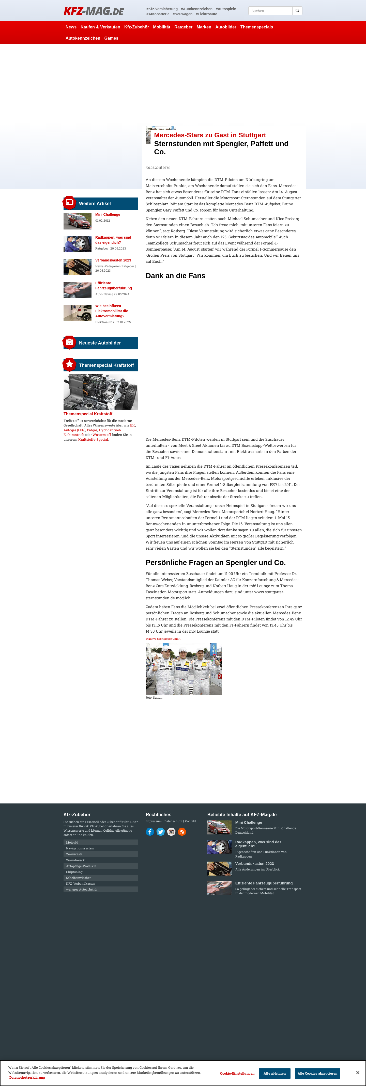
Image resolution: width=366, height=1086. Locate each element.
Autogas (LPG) (74, 430)
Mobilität (161, 27)
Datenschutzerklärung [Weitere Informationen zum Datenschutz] (27, 1077)
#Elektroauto (206, 14)
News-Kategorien (108, 266)
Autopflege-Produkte (81, 866)
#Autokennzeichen (196, 9)
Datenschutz (173, 821)
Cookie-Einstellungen (237, 1073)
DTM (166, 168)
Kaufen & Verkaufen (100, 27)
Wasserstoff (102, 434)
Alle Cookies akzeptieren (317, 1073)
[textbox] (275, 10)
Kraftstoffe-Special (93, 439)
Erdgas (92, 430)
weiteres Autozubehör (82, 889)
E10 (132, 425)
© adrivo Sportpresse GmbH (163, 638)
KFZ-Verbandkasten (80, 883)
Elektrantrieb (74, 434)
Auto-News (103, 294)
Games (111, 38)
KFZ (93, 10)
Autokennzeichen (83, 38)
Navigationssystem (80, 848)
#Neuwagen (183, 14)
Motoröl (72, 842)
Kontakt (190, 821)
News (71, 27)
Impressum (154, 821)
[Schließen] (357, 1072)
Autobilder (225, 27)
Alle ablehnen (275, 1073)
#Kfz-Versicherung (162, 9)
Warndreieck (75, 860)
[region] (183, 1073)
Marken (204, 27)
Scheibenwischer (78, 878)
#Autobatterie (157, 14)
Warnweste (74, 854)
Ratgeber (183, 27)
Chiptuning (74, 872)
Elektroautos (104, 322)
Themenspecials (256, 27)
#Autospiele (226, 9)
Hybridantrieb (110, 430)
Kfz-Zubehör (136, 27)
